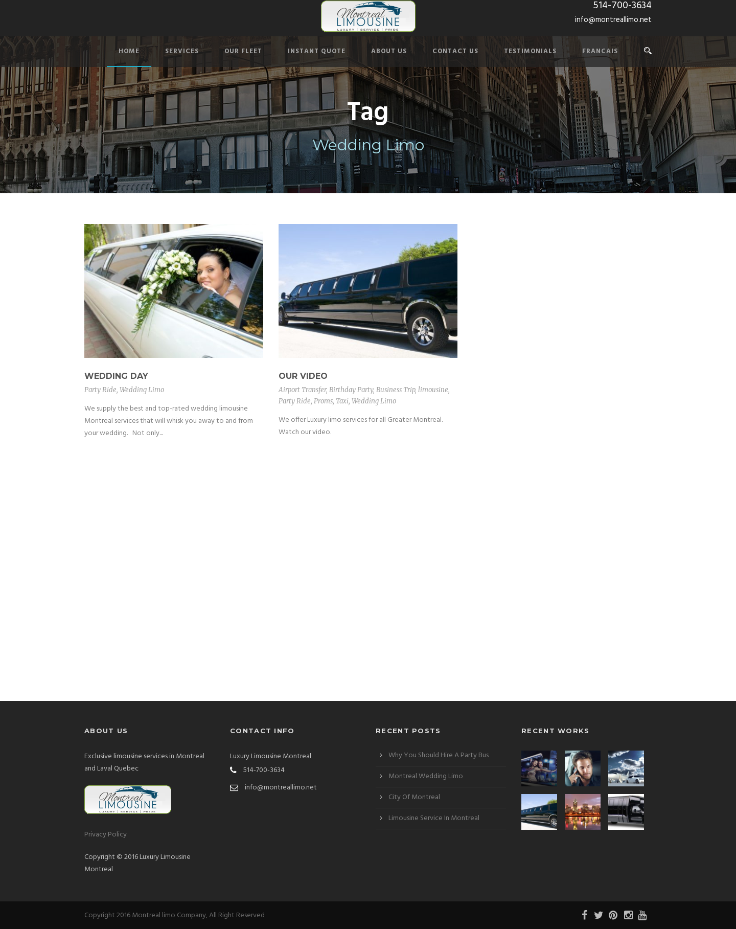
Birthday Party (351, 390)
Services (182, 51)
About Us (389, 51)
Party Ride (100, 390)
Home (129, 51)
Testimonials (530, 51)
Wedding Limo (142, 390)
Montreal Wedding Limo (425, 776)
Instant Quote (317, 51)
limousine (433, 390)
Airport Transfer (302, 390)
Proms (323, 401)
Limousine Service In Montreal (433, 818)
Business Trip (395, 390)
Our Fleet (243, 51)
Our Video (303, 376)
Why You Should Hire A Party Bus (438, 755)
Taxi (342, 401)
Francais (600, 51)
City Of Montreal (414, 797)
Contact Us (455, 51)
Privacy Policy (105, 835)
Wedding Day (116, 376)
